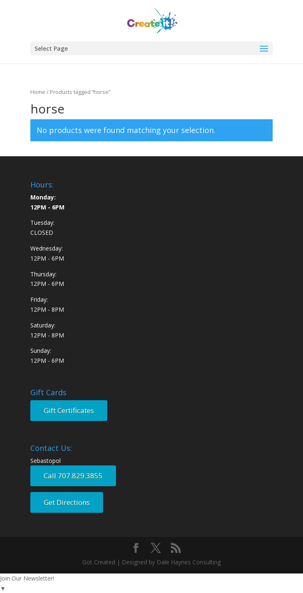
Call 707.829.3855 (73, 475)
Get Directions (67, 502)
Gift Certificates (69, 410)
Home (37, 92)
